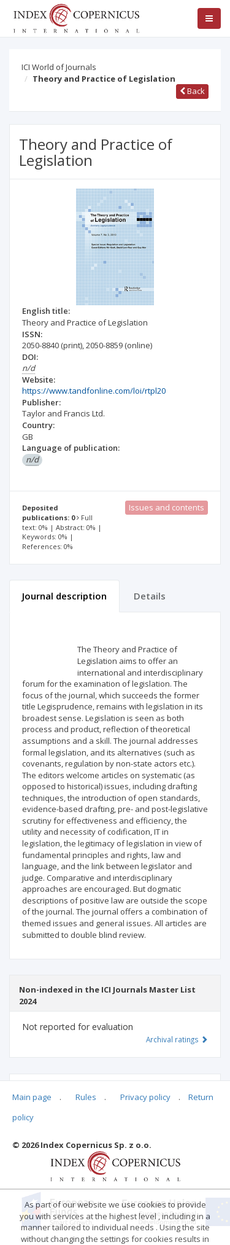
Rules (85, 1097)
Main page (32, 1097)
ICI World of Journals (58, 66)
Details (150, 596)
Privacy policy (145, 1097)
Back (192, 90)
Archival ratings (177, 1039)
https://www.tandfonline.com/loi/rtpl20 (94, 390)
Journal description (64, 596)
